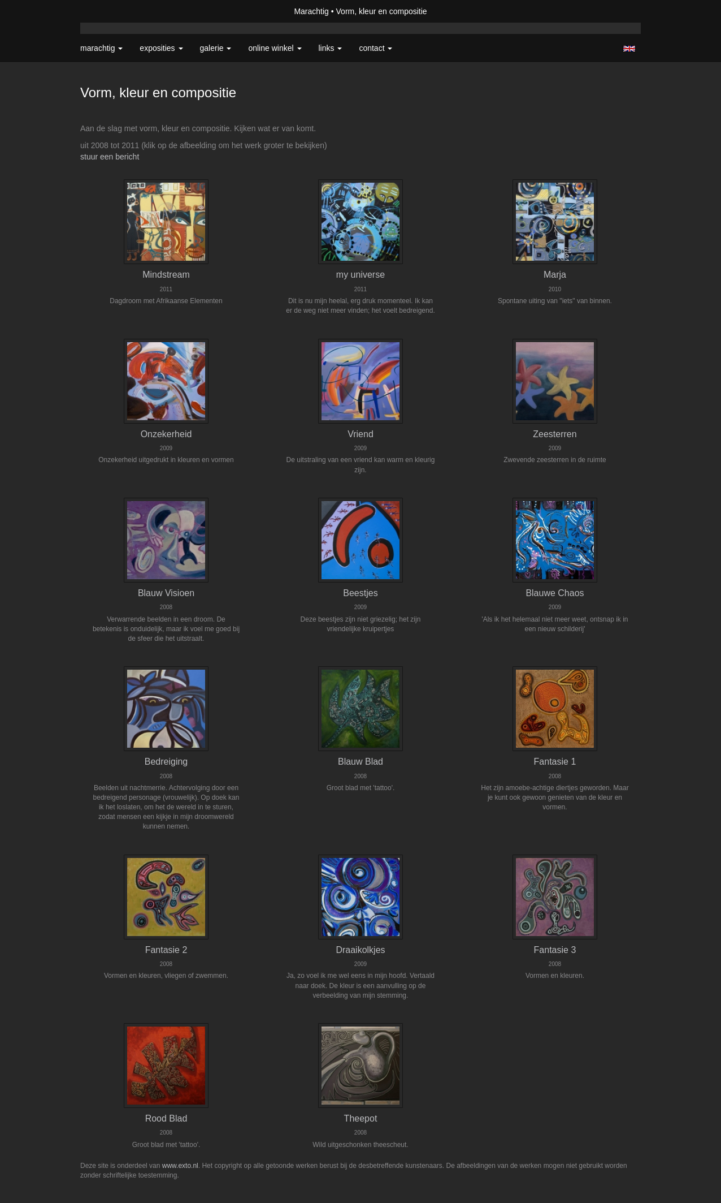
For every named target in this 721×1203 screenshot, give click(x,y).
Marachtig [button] (101, 48)
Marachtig (311, 11)
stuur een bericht (109, 156)
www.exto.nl (180, 1166)
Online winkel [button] (274, 48)
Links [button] (330, 48)
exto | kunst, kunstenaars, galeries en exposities (112, 11)
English (629, 48)
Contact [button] (375, 48)
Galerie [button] (216, 48)
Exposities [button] (161, 48)
